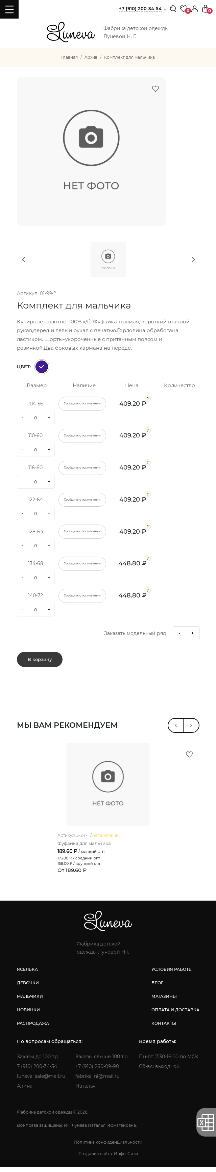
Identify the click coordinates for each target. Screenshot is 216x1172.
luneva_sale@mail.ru (41, 1081)
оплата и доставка (175, 1014)
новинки (28, 1014)
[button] (194, 8)
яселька (27, 974)
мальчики (30, 1001)
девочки (28, 987)
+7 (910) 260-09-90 (97, 1071)
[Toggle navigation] (9, 9)
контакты (163, 1028)
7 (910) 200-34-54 (37, 1071)
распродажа (33, 1028)
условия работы (172, 974)
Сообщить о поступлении (82, 403)
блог (157, 987)
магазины (164, 1001)
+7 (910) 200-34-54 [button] (140, 8)
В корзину (40, 660)
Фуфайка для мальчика (84, 848)
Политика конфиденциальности (108, 1147)
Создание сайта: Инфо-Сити (108, 1158)
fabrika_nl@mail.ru (97, 1081)
